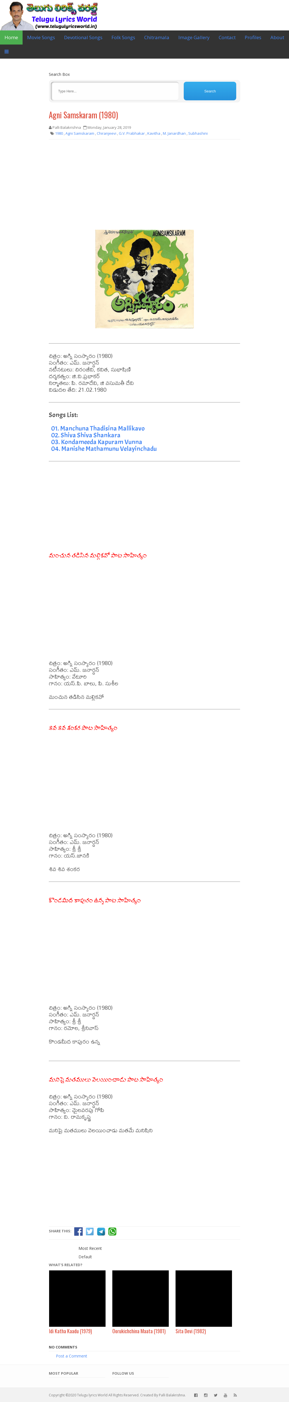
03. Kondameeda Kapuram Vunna (96, 442)
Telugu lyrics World (92, 1395)
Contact (227, 37)
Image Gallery (194, 37)
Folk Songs (123, 37)
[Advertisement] (144, 184)
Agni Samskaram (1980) (83, 115)
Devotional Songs (83, 37)
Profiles (253, 37)
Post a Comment (71, 1356)
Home (11, 37)
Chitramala (156, 37)
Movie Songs (41, 37)
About (277, 37)
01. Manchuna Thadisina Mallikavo (98, 428)
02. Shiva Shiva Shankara (86, 435)
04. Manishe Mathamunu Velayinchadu (104, 448)
